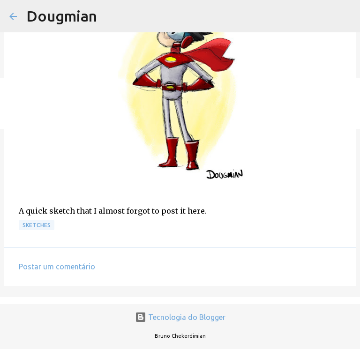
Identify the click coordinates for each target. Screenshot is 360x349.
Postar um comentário (57, 266)
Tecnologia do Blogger (180, 317)
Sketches (36, 225)
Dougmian (61, 15)
